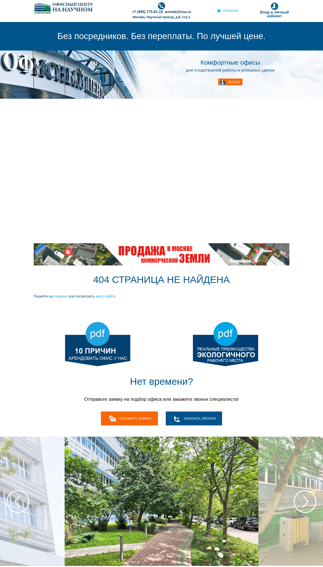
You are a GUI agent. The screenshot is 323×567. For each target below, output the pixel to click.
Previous (18, 501)
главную (61, 296)
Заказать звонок (200, 418)
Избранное (231, 10)
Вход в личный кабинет (274, 10)
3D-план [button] (234, 81)
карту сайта (105, 296)
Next (305, 501)
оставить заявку (135, 418)
